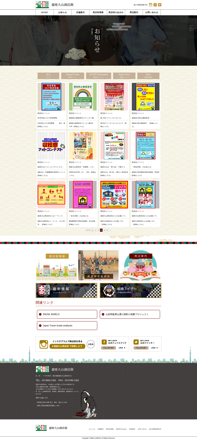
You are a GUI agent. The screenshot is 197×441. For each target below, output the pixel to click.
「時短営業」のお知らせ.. (142, 167)
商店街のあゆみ (116, 12)
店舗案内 (80, 12)
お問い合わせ (151, 12)
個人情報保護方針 (141, 5)
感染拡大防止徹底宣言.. (141, 118)
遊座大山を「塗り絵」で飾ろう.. (113, 167)
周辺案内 (134, 12)
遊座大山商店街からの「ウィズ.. (50, 216)
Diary (148, 75)
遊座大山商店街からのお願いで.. (113, 216)
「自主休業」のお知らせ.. (79, 216)
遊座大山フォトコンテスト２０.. (50, 167)
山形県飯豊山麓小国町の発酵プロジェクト (127, 314)
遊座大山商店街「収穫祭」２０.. (82, 167)
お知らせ (62, 12)
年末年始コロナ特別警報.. (48, 118)
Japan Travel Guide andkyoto (57, 325)
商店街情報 (98, 12)
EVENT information (98, 75)
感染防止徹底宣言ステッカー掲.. (82, 118)
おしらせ (92, 429)
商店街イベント (44, 113)
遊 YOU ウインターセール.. (111, 118)
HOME (44, 12)
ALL (48, 75)
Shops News (124, 75)
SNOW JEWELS (51, 314)
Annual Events (72, 75)
